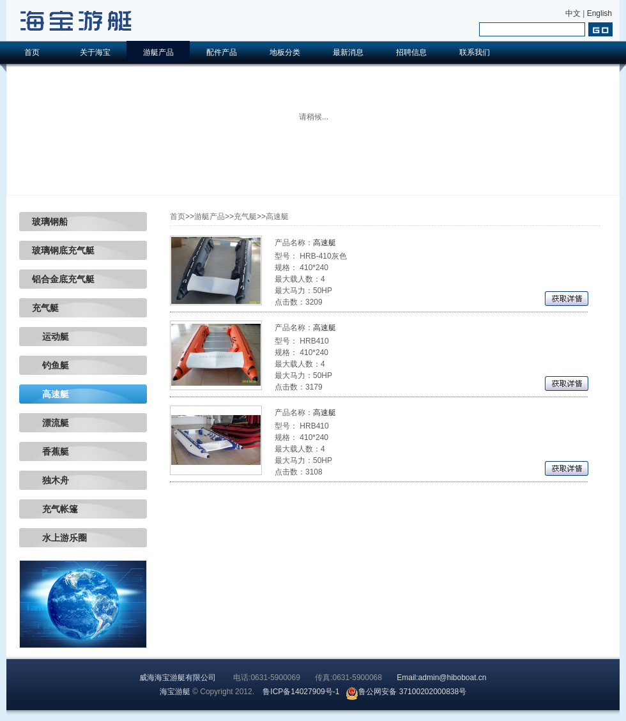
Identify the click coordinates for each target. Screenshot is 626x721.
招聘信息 (411, 52)
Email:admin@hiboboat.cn (441, 677)
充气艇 (45, 308)
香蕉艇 (50, 451)
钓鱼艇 (50, 365)
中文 (573, 13)
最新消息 (348, 52)
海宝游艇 (175, 691)
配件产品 (221, 52)
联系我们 (474, 52)
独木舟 (50, 480)
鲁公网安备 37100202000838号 (406, 691)
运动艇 (50, 336)
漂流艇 (50, 423)
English (599, 13)
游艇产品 (158, 52)
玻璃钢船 (50, 221)
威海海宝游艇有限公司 (177, 677)
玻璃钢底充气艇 (63, 250)
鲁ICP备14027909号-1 (301, 691)
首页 (32, 52)
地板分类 (285, 52)
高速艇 (50, 394)
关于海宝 (95, 52)
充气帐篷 (55, 509)
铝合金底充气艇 (63, 279)
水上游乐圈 (59, 538)
